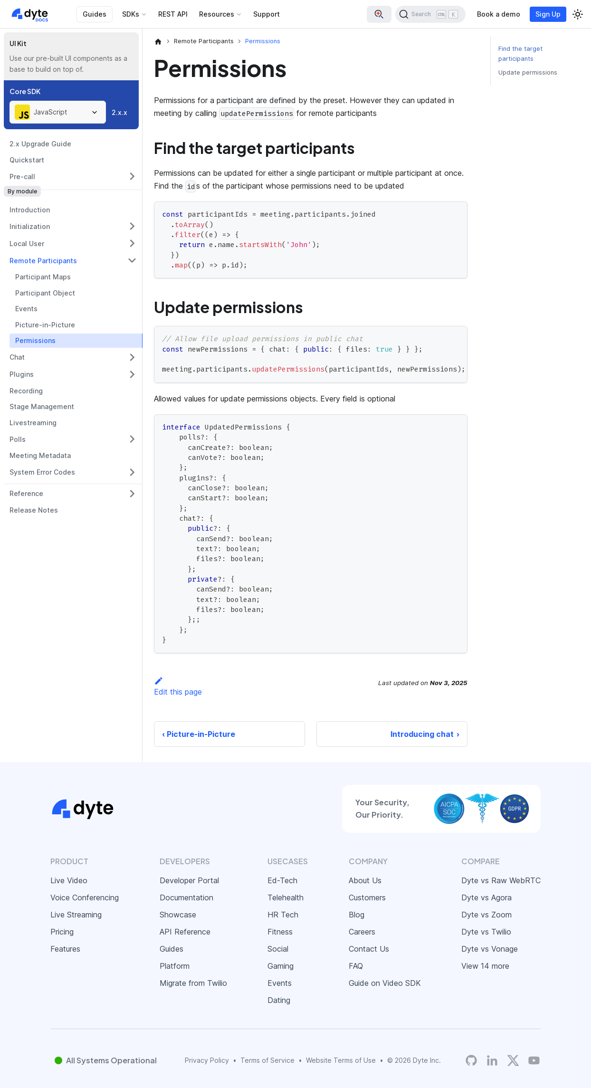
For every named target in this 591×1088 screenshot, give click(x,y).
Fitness (280, 931)
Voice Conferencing (84, 897)
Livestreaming (33, 423)
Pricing (62, 931)
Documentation (186, 897)
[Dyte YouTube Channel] (534, 1060)
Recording (26, 391)
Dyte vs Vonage (489, 949)
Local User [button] (27, 243)
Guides (94, 14)
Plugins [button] (22, 374)
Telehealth (285, 897)
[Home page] (158, 41)
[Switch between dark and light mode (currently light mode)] (577, 14)
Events (26, 309)
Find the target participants (520, 53)
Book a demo (498, 14)
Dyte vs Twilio (486, 931)
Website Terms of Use (341, 1060)
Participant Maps (43, 277)
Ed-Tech (282, 880)
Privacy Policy (207, 1060)
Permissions (35, 340)
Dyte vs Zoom (486, 914)
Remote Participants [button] (43, 261)
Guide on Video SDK (385, 983)
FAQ (356, 966)
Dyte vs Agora (486, 897)
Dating (278, 1000)
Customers (367, 897)
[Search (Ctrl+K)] (430, 14)
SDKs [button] (130, 14)
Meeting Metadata (40, 455)
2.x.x (119, 112)
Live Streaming (76, 914)
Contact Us (369, 949)
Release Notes (34, 510)
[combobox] (58, 112)
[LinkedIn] (492, 1060)
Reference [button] (26, 493)
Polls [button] (18, 439)
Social (277, 949)
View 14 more (485, 966)
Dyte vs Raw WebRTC (501, 880)
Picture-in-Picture (45, 325)
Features (65, 949)
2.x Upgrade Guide (40, 144)
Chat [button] (17, 357)
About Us (365, 880)
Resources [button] (216, 14)
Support (266, 14)
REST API (173, 14)
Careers (362, 931)
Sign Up (548, 14)
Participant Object (45, 293)
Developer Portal (189, 880)
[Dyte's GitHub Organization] (471, 1060)
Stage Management (42, 406)
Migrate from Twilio (193, 983)
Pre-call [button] (22, 176)
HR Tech (282, 914)
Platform (175, 966)
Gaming (280, 966)
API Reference (185, 931)
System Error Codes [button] (42, 472)
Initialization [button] (30, 226)
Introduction (30, 210)
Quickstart (27, 160)
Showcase (178, 914)
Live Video (68, 880)
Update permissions (527, 72)
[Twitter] (513, 1060)
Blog (356, 914)
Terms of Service (267, 1060)
